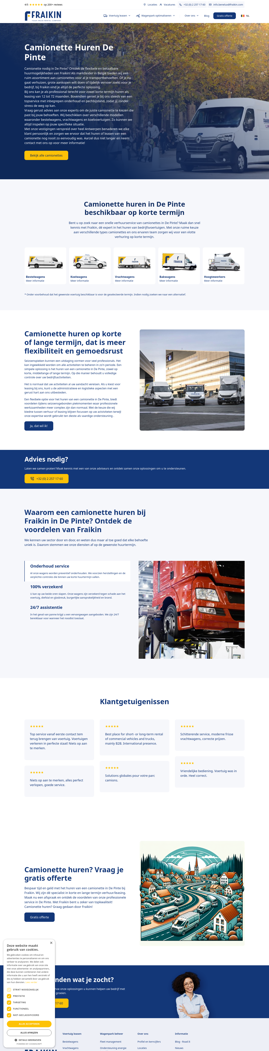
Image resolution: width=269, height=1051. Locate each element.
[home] (61, 16)
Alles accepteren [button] (29, 1023)
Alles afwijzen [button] (29, 1032)
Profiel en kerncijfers (149, 1041)
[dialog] (29, 993)
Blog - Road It (182, 1041)
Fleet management (110, 1041)
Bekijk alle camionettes (46, 155)
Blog (206, 15)
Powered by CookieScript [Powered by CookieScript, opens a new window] (29, 1044)
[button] (117, 15)
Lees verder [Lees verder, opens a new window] (31, 982)
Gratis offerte (224, 15)
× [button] (51, 943)
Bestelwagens (70, 1041)
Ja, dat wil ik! (39, 426)
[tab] (77, 571)
